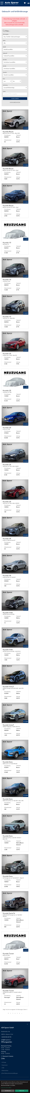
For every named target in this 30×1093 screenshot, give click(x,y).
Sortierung (5, 85)
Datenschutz (4, 1070)
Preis (4, 78)
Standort (5, 72)
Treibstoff (5, 53)
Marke (4, 40)
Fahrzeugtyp (5, 34)
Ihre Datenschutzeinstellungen (9, 1073)
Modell (4, 47)
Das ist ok (22, 1090)
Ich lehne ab (8, 1090)
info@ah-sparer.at (5, 1039)
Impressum (4, 1065)
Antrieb (4, 66)
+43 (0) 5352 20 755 (6, 1037)
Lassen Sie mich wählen (6, 1087)
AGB (2, 1068)
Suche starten (15, 98)
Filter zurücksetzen (15, 102)
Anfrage (3, 1062)
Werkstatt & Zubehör (8, 1056)
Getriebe (5, 59)
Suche (4, 91)
